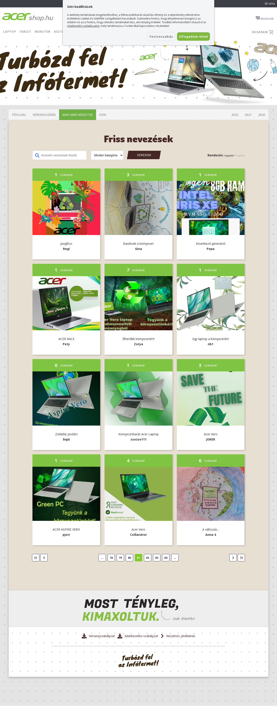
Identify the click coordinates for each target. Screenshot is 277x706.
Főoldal (19, 115)
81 (138, 558)
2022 (234, 115)
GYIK (102, 115)
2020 (261, 115)
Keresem (144, 155)
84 (165, 558)
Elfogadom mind (188, 37)
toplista (241, 155)
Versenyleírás (44, 115)
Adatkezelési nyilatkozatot (83, 26)
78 (111, 558)
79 (120, 558)
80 (129, 558)
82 (147, 558)
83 (156, 558)
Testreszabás (146, 37)
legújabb (229, 155)
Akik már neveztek (77, 115)
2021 (248, 115)
